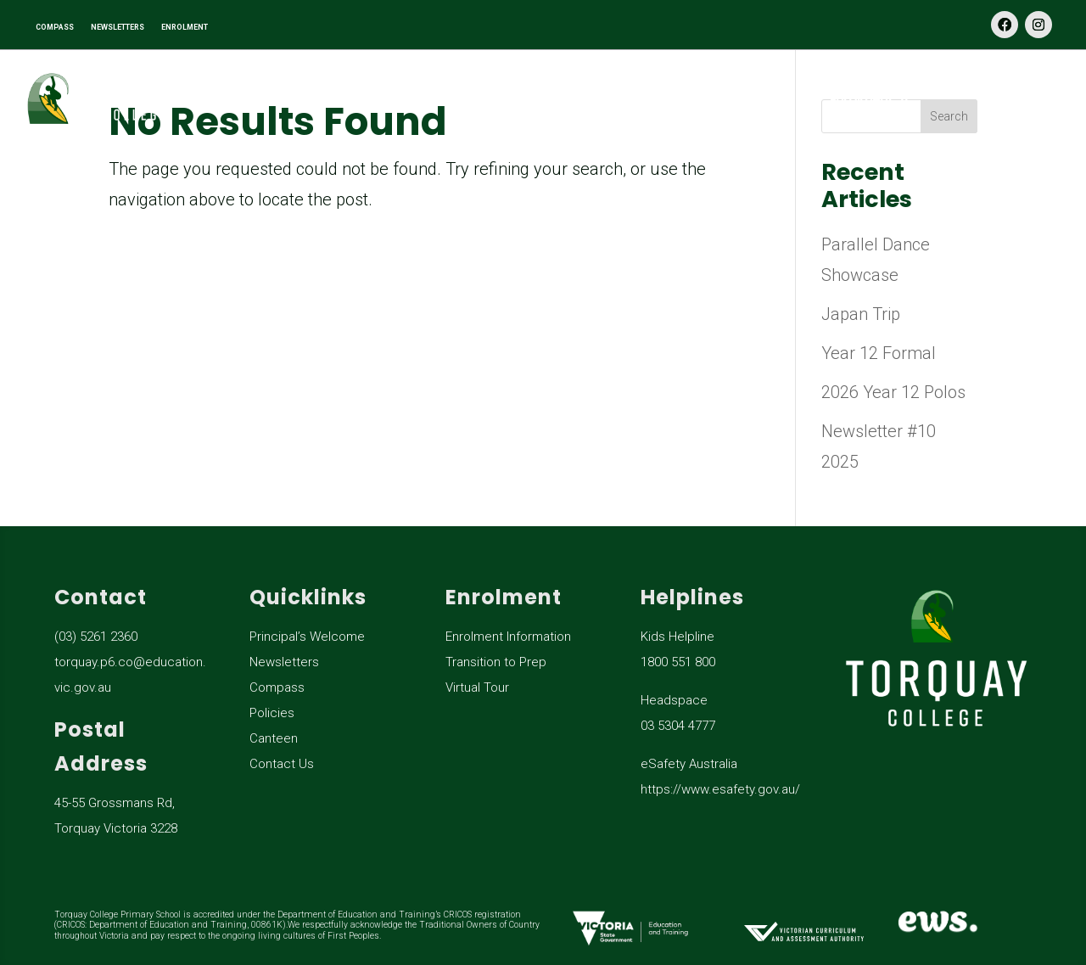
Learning (472, 100)
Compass (277, 687)
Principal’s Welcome (307, 636)
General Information (664, 100)
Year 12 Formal (878, 353)
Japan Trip (860, 314)
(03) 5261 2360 (95, 636)
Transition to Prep (495, 662)
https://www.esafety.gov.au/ (720, 789)
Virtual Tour (477, 687)
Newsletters (284, 662)
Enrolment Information (508, 636)
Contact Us (1029, 100)
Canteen (273, 738)
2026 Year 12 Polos (893, 392)
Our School (310, 100)
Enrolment (861, 100)
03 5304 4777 (678, 725)
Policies (271, 713)
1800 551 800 (678, 662)
